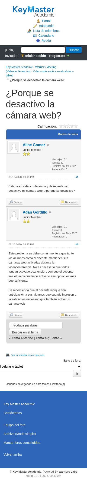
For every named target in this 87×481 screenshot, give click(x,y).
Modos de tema (68, 134)
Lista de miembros (46, 31)
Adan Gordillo (35, 212)
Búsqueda (46, 26)
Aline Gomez (34, 145)
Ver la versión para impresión (27, 355)
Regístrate (57, 56)
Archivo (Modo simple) (19, 434)
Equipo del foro (14, 425)
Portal (46, 21)
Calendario (46, 35)
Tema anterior (22, 338)
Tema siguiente (47, 338)
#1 (77, 177)
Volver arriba (12, 454)
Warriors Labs (68, 471)
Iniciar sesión (35, 56)
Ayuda (46, 40)
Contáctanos (12, 413)
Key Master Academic (19, 67)
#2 (77, 244)
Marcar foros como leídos (21, 443)
